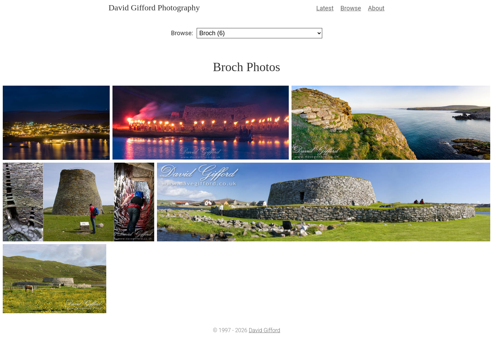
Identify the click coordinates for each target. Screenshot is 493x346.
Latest (325, 8)
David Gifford (264, 330)
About (376, 8)
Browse (351, 8)
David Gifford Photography (154, 7)
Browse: (182, 33)
